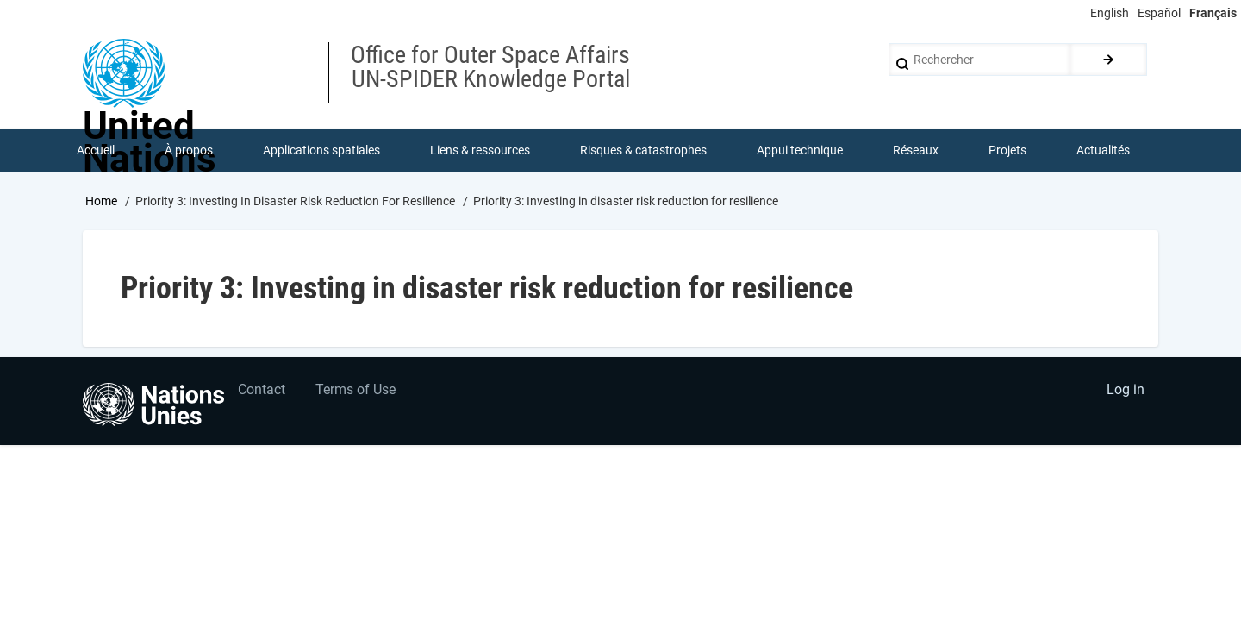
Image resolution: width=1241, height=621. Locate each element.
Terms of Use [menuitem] (355, 390)
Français (1213, 13)
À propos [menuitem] (189, 150)
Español (1159, 13)
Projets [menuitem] (1007, 150)
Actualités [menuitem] (1103, 150)
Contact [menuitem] (261, 390)
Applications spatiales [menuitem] (321, 150)
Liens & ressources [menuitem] (480, 150)
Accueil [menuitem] (96, 150)
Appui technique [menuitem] (800, 150)
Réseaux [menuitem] (916, 150)
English (1109, 13)
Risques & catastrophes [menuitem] (643, 150)
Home (101, 201)
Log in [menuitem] (1125, 390)
